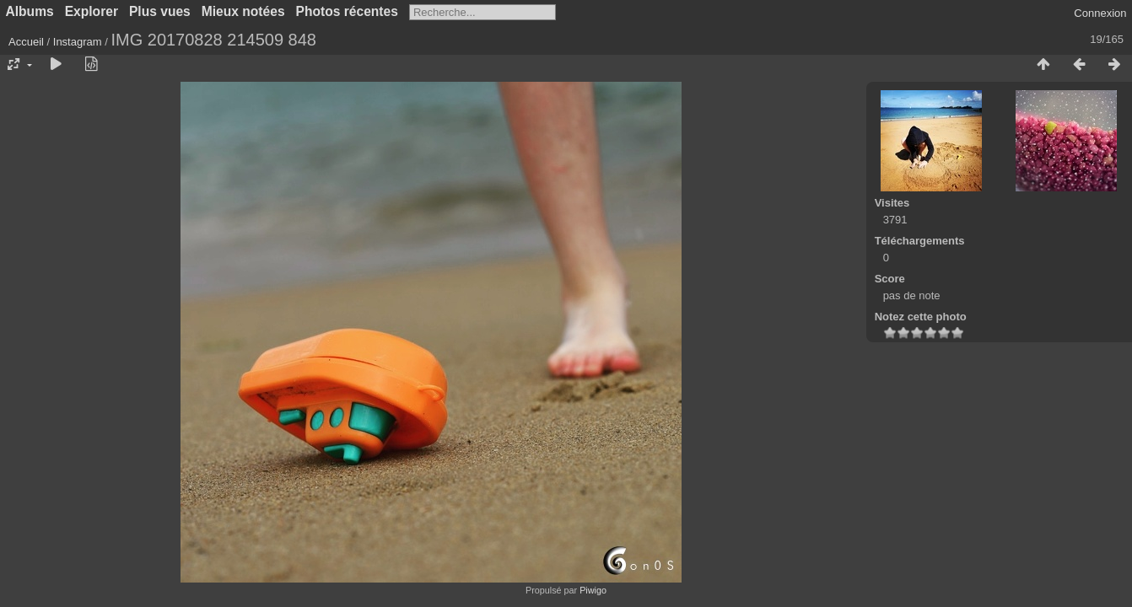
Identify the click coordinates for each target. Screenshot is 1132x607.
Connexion (1100, 13)
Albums (30, 11)
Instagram (77, 41)
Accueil (26, 41)
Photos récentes (347, 11)
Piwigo (592, 590)
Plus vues (160, 11)
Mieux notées (243, 11)
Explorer (91, 11)
